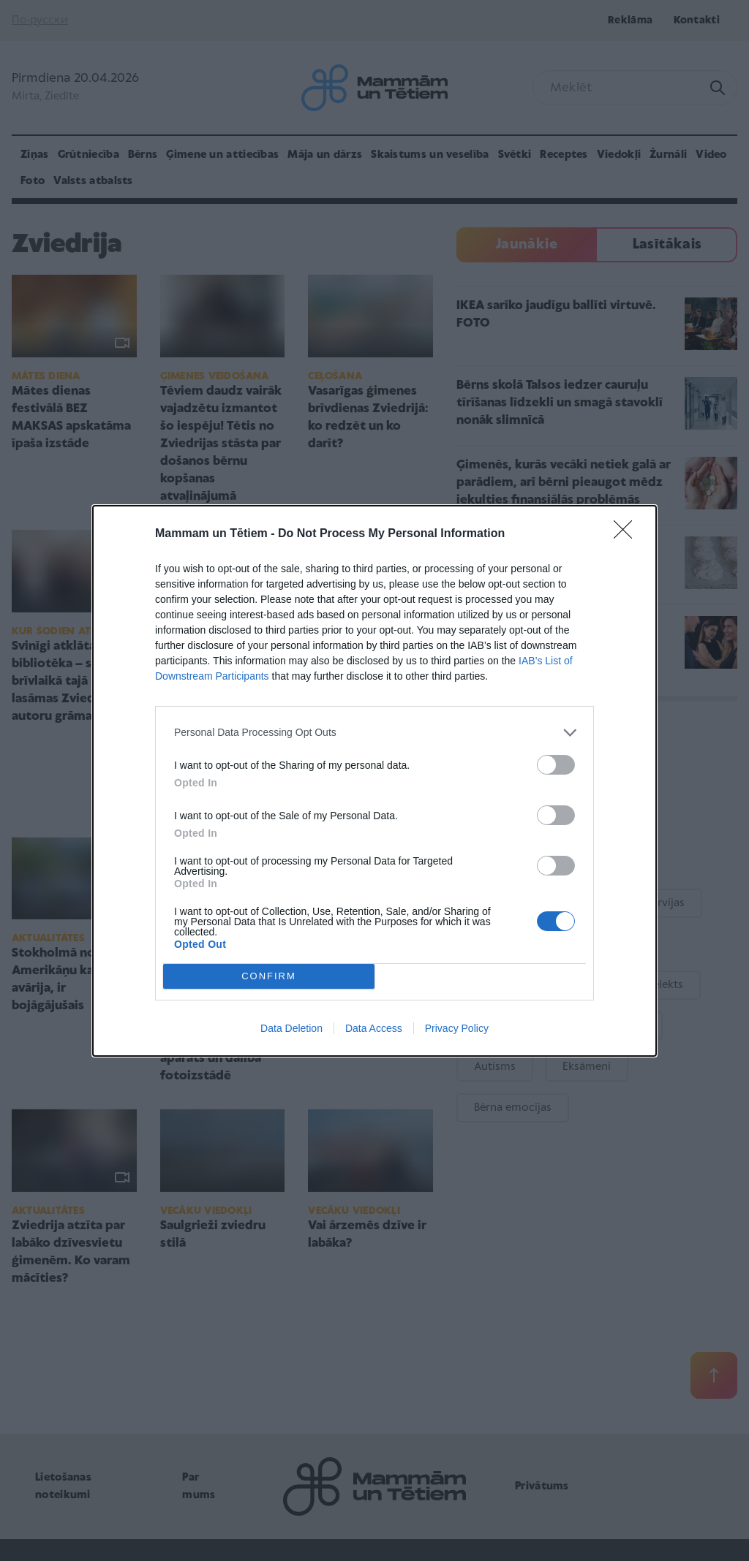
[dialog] (374, 781)
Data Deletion (291, 1028)
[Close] (627, 534)
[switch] (556, 765)
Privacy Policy (457, 1028)
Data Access (373, 1028)
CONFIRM (268, 975)
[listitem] (374, 732)
